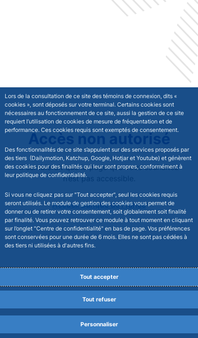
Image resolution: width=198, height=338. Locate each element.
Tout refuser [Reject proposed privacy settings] (99, 299)
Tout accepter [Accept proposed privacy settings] (99, 276)
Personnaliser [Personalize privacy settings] (99, 324)
